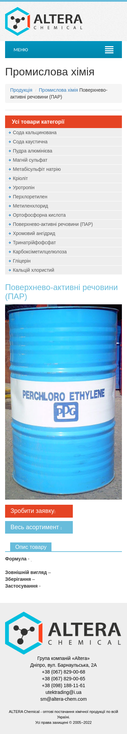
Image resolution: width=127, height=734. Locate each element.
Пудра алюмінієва (32, 151)
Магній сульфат (30, 160)
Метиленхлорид (30, 206)
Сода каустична (30, 141)
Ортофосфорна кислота (39, 215)
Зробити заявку (33, 510)
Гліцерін (21, 261)
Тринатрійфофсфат (34, 242)
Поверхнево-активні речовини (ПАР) (53, 224)
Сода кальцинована (35, 132)
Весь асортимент (36, 527)
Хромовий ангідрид (34, 233)
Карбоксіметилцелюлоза (40, 251)
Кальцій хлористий (33, 270)
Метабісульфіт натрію (37, 169)
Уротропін (24, 187)
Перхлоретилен (30, 196)
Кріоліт (20, 178)
